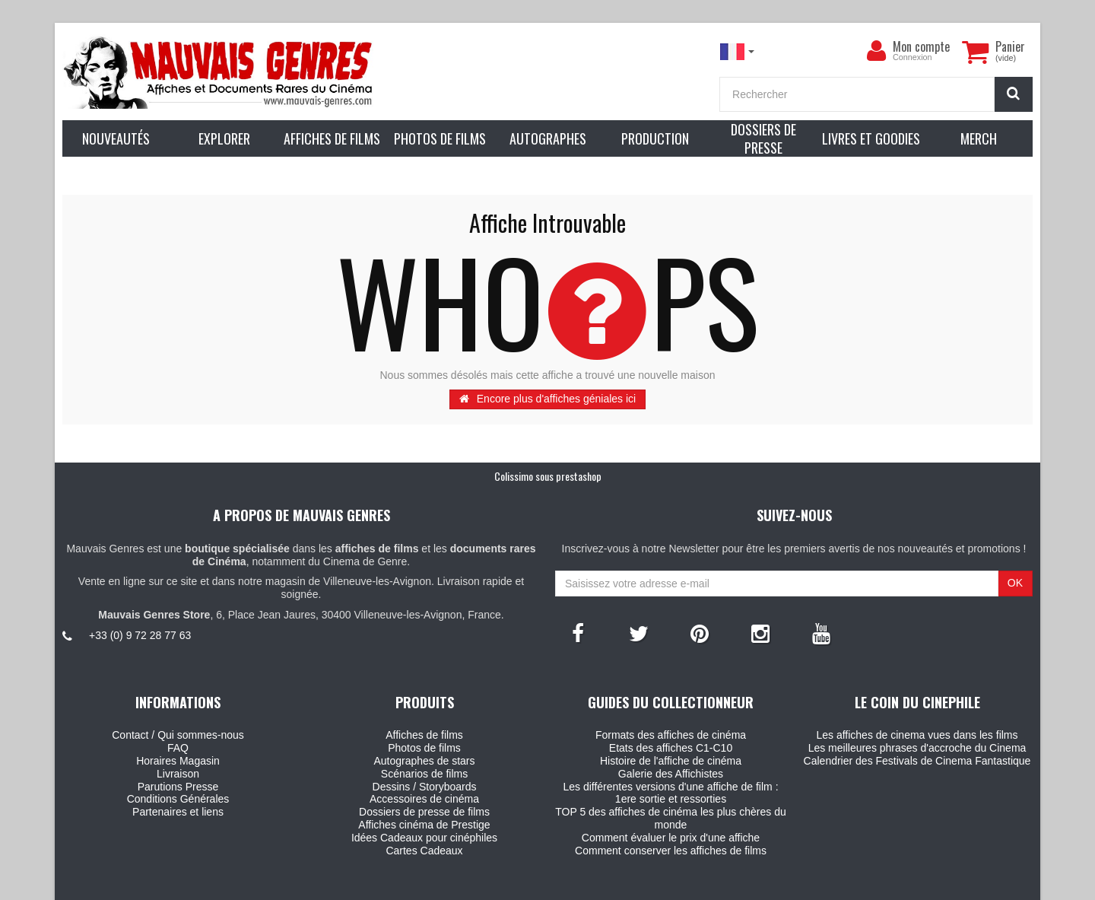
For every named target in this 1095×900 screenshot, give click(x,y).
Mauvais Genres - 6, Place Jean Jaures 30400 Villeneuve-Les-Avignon (581, 885)
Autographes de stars (423, 761)
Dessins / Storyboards (425, 787)
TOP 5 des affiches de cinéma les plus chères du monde (670, 818)
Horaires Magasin (178, 761)
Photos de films (424, 748)
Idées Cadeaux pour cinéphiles (424, 838)
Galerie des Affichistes (670, 774)
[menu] (876, 51)
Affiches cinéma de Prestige (424, 825)
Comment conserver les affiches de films (670, 850)
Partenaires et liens (178, 812)
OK (1015, 583)
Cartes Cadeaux (424, 850)
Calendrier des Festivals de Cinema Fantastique (917, 761)
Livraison (178, 774)
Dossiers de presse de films (424, 812)
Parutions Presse (178, 787)
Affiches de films (424, 735)
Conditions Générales (178, 799)
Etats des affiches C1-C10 (670, 748)
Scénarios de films (424, 774)
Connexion (912, 57)
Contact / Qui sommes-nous (178, 735)
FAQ (178, 748)
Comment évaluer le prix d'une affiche (671, 838)
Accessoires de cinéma (424, 799)
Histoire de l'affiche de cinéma (670, 761)
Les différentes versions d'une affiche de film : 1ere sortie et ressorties (670, 793)
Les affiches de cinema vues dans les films (916, 735)
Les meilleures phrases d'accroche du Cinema (917, 748)
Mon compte (921, 46)
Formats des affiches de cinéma (670, 735)
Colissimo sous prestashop (547, 476)
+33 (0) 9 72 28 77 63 (140, 635)
